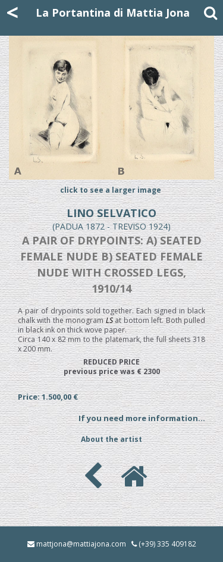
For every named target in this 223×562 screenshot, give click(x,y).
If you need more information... (141, 418)
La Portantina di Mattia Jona (113, 12)
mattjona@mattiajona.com (81, 544)
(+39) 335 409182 (167, 544)
